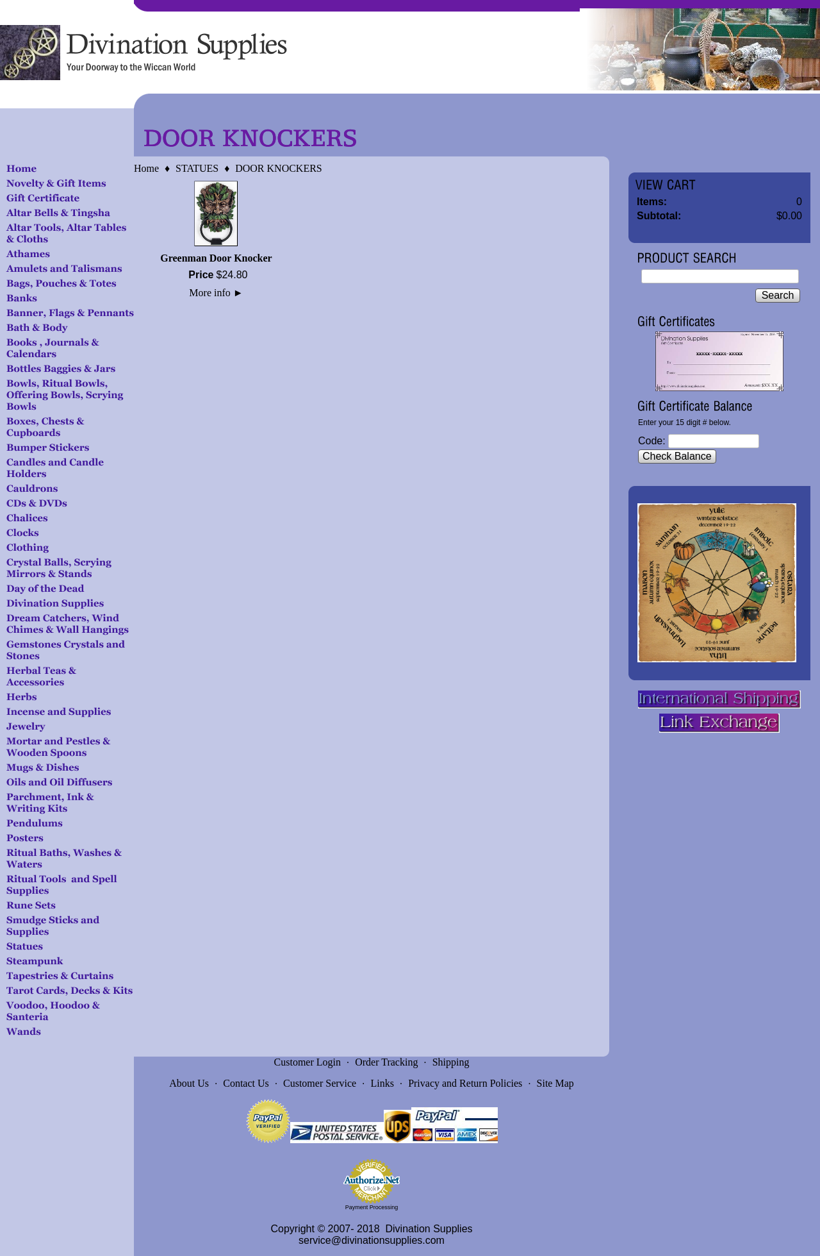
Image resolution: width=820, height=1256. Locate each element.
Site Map (555, 1083)
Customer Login (307, 1062)
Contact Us (246, 1083)
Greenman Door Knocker (216, 258)
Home (146, 168)
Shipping (451, 1062)
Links (381, 1083)
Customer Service (319, 1083)
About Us (189, 1083)
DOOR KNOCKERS (278, 168)
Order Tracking (386, 1062)
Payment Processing (371, 1207)
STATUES (197, 168)
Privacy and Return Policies (465, 1083)
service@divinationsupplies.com (372, 1240)
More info (216, 292)
